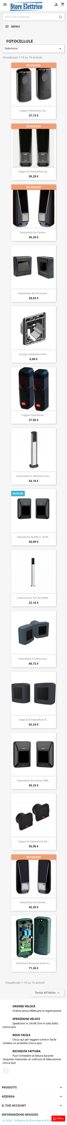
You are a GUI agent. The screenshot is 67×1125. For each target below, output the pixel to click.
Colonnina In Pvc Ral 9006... (33, 597)
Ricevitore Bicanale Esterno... (33, 963)
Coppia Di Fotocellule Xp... (33, 171)
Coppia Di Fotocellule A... (33, 719)
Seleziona (33, 48)
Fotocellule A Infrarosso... (33, 658)
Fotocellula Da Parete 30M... (33, 780)
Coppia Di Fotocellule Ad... (33, 841)
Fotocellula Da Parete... (33, 232)
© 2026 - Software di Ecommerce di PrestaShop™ (33, 1120)
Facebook (6, 1070)
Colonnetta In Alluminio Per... (33, 476)
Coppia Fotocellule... (33, 415)
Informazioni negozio (20, 1114)
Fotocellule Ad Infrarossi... (33, 293)
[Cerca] (33, 16)
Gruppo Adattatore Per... (33, 354)
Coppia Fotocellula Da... (33, 110)
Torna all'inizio (48, 993)
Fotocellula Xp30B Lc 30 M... (33, 537)
